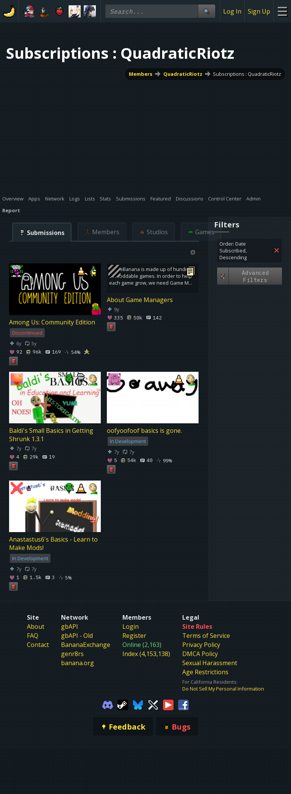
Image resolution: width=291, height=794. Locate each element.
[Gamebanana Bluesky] (138, 704)
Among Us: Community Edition (52, 322)
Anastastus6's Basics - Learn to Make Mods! (53, 544)
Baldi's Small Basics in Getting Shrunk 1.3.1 (51, 435)
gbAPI (69, 626)
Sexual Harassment (209, 663)
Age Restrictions (205, 672)
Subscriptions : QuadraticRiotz (247, 73)
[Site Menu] (282, 11)
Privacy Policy (201, 645)
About (35, 626)
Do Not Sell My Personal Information (223, 688)
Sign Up (259, 11)
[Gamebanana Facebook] (183, 704)
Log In (232, 11)
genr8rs (72, 654)
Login (130, 626)
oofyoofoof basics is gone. (144, 431)
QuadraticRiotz (182, 73)
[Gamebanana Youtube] (168, 704)
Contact (38, 645)
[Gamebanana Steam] (123, 704)
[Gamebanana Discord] (108, 704)
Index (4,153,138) (146, 654)
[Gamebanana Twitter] (153, 704)
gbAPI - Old (77, 635)
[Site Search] (206, 11)
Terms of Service (206, 635)
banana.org (77, 663)
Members (140, 73)
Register (134, 635)
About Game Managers (140, 300)
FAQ (32, 635)
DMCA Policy (200, 654)
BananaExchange (85, 645)
